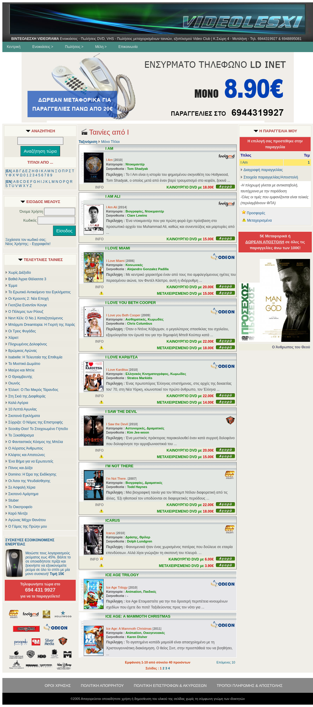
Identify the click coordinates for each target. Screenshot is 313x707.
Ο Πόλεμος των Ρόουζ (25, 312)
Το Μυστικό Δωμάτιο (24, 364)
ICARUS (112, 520)
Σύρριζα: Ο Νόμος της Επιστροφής (35, 422)
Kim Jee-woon (138, 432)
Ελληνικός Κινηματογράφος (146, 374)
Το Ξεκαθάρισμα (21, 435)
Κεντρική (13, 47)
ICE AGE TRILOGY (122, 575)
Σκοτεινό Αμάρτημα (23, 494)
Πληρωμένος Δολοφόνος (27, 344)
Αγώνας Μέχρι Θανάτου (27, 520)
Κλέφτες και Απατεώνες (26, 455)
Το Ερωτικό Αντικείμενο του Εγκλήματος (39, 292)
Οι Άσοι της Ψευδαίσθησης (29, 481)
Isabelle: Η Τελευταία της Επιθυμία (35, 357)
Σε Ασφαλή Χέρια (21, 487)
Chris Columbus (139, 323)
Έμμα (12, 286)
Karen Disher (137, 637)
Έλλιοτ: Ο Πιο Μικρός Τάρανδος (33, 390)
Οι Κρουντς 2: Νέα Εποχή (28, 299)
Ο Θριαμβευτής (20, 377)
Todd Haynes (137, 487)
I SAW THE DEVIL (121, 411)
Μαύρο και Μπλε (21, 370)
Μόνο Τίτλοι (110, 142)
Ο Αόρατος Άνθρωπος (25, 448)
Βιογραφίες (134, 211)
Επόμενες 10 (226, 662)
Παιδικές (149, 591)
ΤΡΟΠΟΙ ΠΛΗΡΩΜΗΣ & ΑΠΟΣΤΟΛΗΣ (250, 685)
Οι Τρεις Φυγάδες (22, 331)
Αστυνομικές (135, 428)
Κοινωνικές (134, 265)
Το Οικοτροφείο (20, 507)
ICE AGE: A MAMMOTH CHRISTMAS (137, 616)
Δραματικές (155, 428)
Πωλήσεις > (74, 47)
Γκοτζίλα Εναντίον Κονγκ (27, 305)
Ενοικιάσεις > (42, 47)
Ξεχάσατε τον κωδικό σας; (25, 240)
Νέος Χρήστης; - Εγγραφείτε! (28, 244)
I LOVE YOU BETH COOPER (130, 302)
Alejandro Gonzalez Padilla (148, 269)
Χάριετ (13, 338)
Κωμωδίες (156, 319)
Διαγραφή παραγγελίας (262, 170)
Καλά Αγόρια (18, 403)
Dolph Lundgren (139, 541)
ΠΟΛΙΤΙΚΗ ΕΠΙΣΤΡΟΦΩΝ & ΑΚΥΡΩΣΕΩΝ (170, 685)
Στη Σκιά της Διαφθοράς (27, 396)
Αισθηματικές (135, 319)
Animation (133, 591)
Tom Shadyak (137, 168)
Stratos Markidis (139, 378)
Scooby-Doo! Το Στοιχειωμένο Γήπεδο (38, 429)
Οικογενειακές (154, 632)
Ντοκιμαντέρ (135, 164)
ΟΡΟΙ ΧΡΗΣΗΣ (58, 685)
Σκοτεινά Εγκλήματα (24, 416)
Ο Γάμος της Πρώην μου (27, 526)
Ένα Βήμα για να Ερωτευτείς (30, 461)
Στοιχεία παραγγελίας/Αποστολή (270, 177)
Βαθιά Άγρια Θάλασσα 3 (27, 279)
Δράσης (131, 537)
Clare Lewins (137, 215)
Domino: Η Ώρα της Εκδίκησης (32, 474)
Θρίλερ (144, 537)
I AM (109, 148)
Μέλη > (101, 47)
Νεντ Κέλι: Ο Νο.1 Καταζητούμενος (35, 318)
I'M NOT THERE (119, 466)
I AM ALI (112, 196)
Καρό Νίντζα (18, 513)
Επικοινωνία (128, 47)
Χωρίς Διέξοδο (19, 272)
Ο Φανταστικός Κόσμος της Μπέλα (35, 442)
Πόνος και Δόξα (20, 468)
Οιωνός (14, 383)
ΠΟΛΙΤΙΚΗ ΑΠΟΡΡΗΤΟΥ (102, 685)
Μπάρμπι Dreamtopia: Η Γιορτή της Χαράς (41, 325)
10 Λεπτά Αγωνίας (22, 409)
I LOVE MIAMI (117, 248)
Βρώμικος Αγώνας (22, 351)
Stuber (13, 500)
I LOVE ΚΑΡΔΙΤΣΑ (121, 357)
